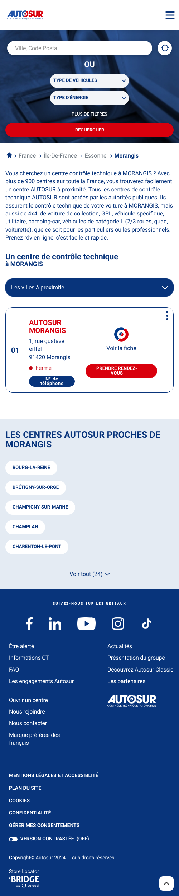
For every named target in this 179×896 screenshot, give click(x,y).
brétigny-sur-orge (36, 487)
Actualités (119, 646)
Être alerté (21, 646)
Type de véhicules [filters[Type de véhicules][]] (75, 80)
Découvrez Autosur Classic (140, 669)
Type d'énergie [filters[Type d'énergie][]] (70, 98)
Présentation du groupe (136, 657)
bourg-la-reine (31, 467)
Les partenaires (126, 681)
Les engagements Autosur (41, 681)
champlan (25, 527)
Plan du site (25, 788)
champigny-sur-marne (40, 507)
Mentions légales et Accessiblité (53, 776)
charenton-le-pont (37, 546)
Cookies (19, 801)
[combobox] (79, 48)
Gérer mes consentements (44, 825)
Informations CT (29, 657)
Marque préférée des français (34, 739)
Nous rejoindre (27, 711)
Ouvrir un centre (28, 700)
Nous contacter (28, 723)
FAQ (14, 669)
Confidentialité (30, 813)
